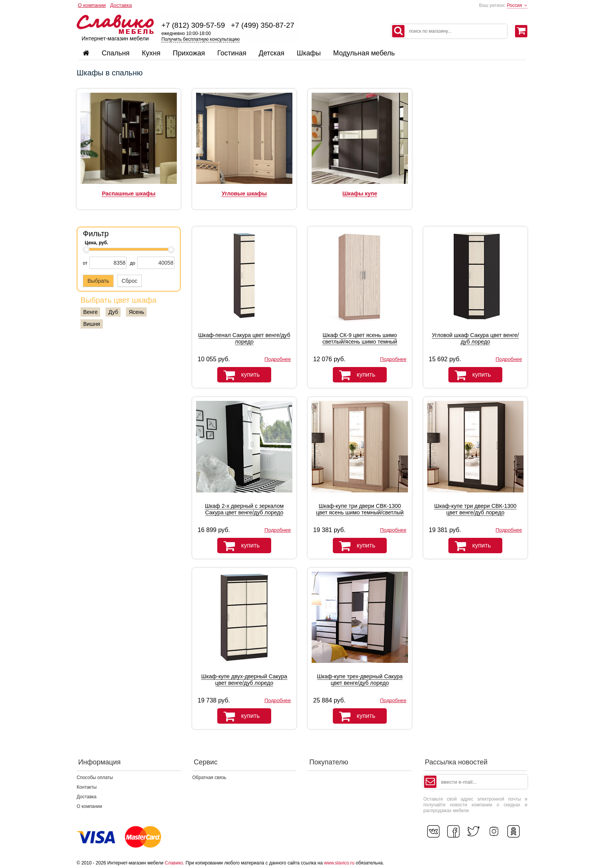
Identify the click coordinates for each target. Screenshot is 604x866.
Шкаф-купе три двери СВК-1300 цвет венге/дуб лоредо (475, 509)
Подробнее (278, 359)
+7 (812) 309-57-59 (193, 25)
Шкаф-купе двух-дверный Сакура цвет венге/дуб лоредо (244, 679)
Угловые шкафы (244, 193)
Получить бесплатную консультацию (200, 39)
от (85, 263)
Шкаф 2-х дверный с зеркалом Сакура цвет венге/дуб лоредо (244, 509)
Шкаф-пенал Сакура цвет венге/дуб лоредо (244, 338)
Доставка (121, 5)
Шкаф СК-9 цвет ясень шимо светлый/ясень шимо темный (359, 338)
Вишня (91, 324)
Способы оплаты (95, 777)
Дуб (113, 312)
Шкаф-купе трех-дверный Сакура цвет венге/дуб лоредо (360, 679)
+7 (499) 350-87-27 (262, 25)
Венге (90, 312)
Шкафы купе (359, 193)
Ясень (136, 312)
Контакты (87, 787)
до (132, 263)
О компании (92, 5)
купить (238, 375)
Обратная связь (209, 777)
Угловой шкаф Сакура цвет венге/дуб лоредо (475, 338)
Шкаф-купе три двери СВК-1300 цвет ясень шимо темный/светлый (360, 509)
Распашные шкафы (128, 193)
